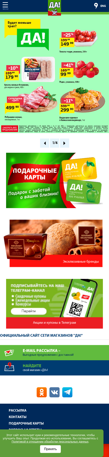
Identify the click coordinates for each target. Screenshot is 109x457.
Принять (50, 449)
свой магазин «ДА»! (66, 366)
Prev (44, 143)
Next (64, 143)
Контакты (17, 417)
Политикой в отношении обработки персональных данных (50, 441)
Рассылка (17, 411)
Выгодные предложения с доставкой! (66, 351)
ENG (103, 6)
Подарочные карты (26, 424)
